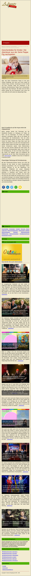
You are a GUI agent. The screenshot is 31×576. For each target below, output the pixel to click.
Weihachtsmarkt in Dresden (9, 553)
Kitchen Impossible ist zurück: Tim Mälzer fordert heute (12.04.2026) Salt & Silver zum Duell (14, 378)
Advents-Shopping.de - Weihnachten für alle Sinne (9, 5)
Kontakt (4, 566)
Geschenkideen (14, 46)
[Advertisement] (15, 24)
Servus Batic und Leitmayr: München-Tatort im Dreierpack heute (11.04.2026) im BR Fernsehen (14, 523)
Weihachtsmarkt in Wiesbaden (10, 555)
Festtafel (18, 229)
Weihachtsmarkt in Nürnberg (9, 551)
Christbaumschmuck (24, 233)
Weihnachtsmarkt (25, 232)
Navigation (6, 42)
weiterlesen (4, 294)
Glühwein (15, 232)
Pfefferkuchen (5, 233)
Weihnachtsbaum (6, 232)
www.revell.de (8, 155)
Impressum (5, 567)
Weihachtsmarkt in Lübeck (9, 557)
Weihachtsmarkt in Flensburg (10, 560)
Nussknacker (5, 235)
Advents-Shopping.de (6, 46)
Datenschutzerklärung (7, 569)
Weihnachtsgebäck (14, 233)
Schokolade (12, 229)
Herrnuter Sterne (25, 229)
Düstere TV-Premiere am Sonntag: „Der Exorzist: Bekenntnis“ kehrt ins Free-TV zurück (15, 392)
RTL (21, 382)
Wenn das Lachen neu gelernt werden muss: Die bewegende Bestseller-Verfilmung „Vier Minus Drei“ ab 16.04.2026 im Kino (14, 423)
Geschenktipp (5, 229)
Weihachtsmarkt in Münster (9, 558)
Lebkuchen (4, 230)
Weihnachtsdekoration (12, 230)
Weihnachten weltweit (24, 230)
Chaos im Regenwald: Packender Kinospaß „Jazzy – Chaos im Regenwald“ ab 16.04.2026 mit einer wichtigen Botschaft (14, 345)
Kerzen (10, 235)
